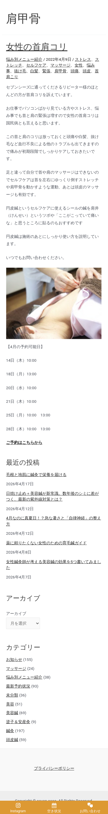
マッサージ (60, 65)
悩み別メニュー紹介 (24, 59)
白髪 (34, 71)
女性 (79, 65)
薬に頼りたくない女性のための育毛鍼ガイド (46, 543)
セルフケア (36, 65)
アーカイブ (16, 613)
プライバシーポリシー (54, 768)
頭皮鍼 (12, 739)
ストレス (83, 59)
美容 (10, 704)
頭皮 (87, 71)
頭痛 (75, 71)
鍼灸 (10, 730)
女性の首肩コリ (36, 47)
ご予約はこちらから (24, 442)
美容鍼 (12, 712)
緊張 (46, 71)
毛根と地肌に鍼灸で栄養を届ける (36, 474)
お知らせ (14, 659)
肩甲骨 (60, 71)
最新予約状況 (18, 686)
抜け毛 (20, 71)
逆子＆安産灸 (18, 721)
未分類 (12, 695)
